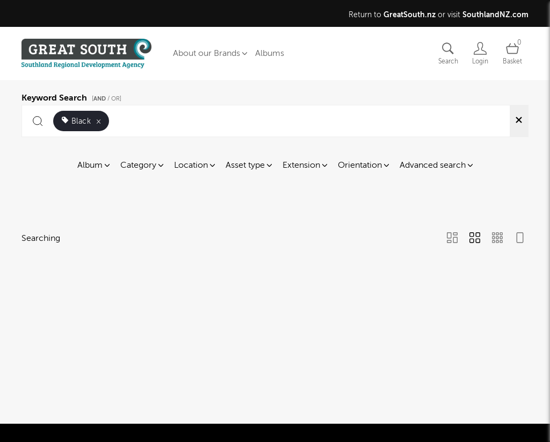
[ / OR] (106, 98)
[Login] (480, 53)
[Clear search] (519, 121)
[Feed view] (520, 239)
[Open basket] (512, 53)
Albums (269, 53)
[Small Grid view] (497, 239)
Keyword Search (73, 96)
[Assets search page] (448, 53)
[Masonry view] (452, 239)
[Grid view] (474, 239)
